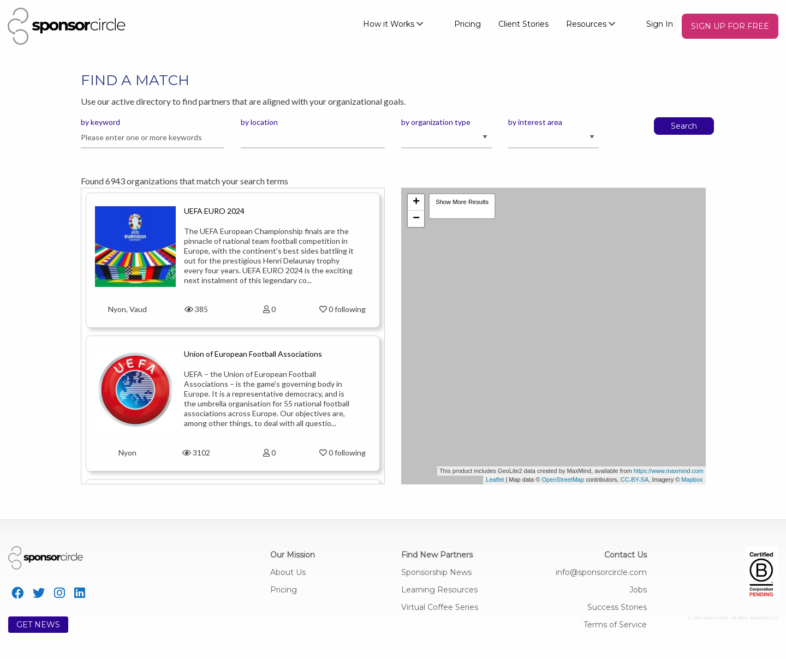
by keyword (100, 122)
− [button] (416, 219)
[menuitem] (399, 23)
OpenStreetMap (562, 479)
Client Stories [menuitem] (523, 24)
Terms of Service (615, 625)
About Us (288, 572)
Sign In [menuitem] (659, 24)
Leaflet (495, 479)
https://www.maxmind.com (669, 471)
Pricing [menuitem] (467, 24)
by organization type (436, 122)
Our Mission (292, 555)
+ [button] (416, 202)
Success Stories (617, 607)
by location (259, 122)
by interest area (535, 122)
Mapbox (691, 479)
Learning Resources (439, 590)
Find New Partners (437, 555)
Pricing (283, 590)
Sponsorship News (436, 572)
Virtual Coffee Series (439, 607)
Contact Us (625, 555)
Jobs (638, 590)
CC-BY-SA (635, 479)
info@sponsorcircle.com (601, 572)
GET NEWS (38, 625)
